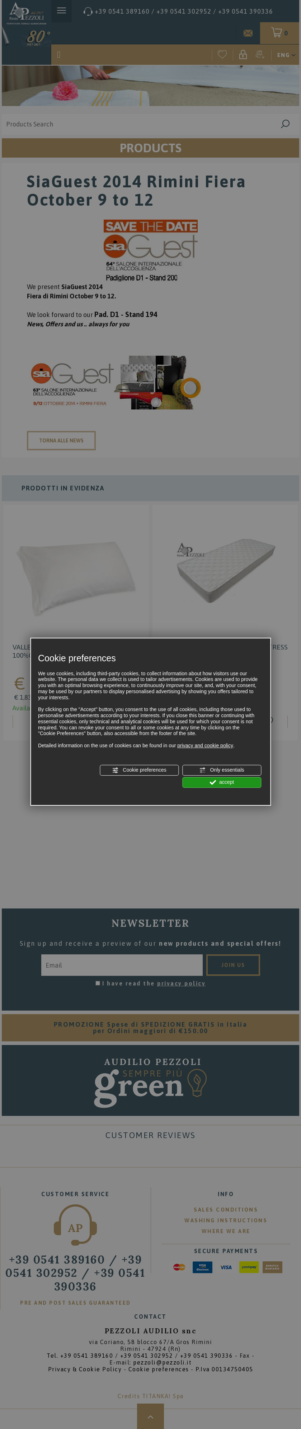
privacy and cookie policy (205, 745)
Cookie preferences (139, 770)
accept (222, 782)
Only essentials (221, 770)
